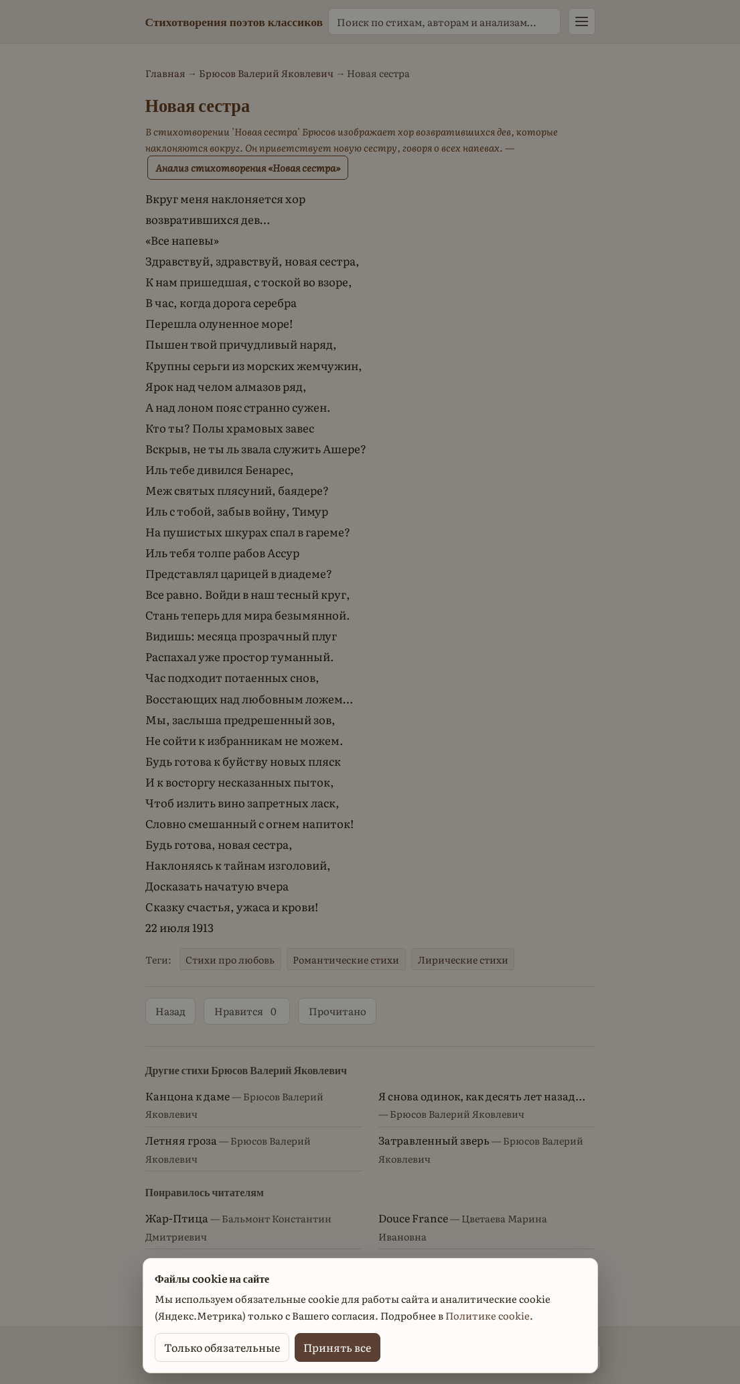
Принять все (337, 1347)
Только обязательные (222, 1347)
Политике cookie (487, 1315)
